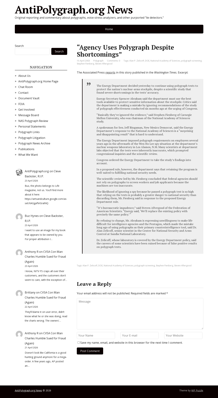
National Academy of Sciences (165, 60)
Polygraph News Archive (34, 143)
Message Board (28, 115)
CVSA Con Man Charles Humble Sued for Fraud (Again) (45, 257)
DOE (147, 60)
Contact (23, 93)
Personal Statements (32, 126)
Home (109, 29)
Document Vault (28, 98)
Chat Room (25, 87)
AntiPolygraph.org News (74, 9)
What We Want (28, 155)
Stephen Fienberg (85, 63)
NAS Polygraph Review (33, 121)
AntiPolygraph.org (37, 171)
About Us (24, 76)
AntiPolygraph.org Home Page (38, 81)
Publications (26, 149)
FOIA (21, 104)
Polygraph (98, 60)
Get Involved (26, 109)
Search (19, 46)
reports (110, 72)
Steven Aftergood (103, 63)
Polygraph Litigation (31, 138)
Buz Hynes (32, 216)
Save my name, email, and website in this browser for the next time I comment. (131, 343)
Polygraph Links (29, 132)
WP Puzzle (197, 390)
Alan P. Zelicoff (136, 60)
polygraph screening (191, 60)
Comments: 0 (113, 60)
